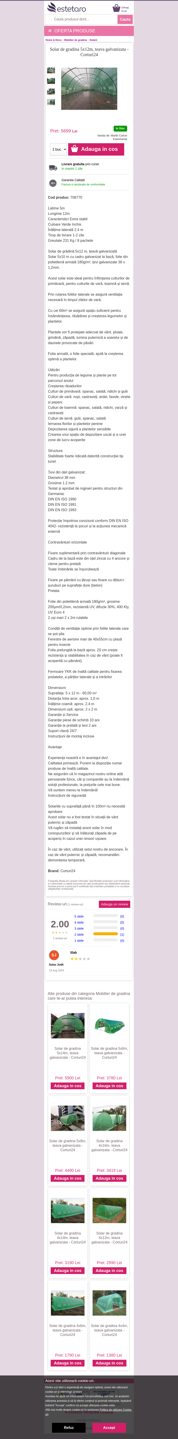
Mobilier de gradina (75, 40)
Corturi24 (68, 871)
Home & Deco (54, 40)
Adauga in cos (67, 1086)
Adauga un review (114, 904)
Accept (109, 1428)
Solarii (93, 40)
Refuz (69, 1428)
